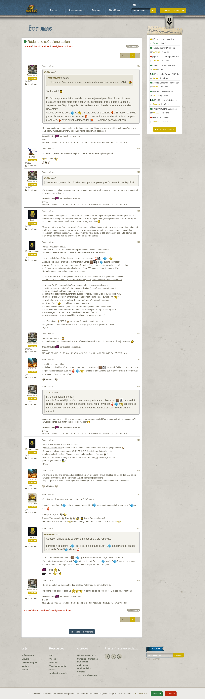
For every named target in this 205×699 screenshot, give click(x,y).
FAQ (51, 655)
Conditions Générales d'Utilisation (87, 660)
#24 (138, 211)
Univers (25, 659)
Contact (81, 672)
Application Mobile (58, 673)
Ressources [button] (76, 10)
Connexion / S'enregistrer (172, 11)
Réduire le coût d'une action (47, 42)
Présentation (28, 655)
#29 (138, 440)
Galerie (25, 669)
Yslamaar (32, 369)
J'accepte (156, 694)
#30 (138, 470)
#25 (138, 242)
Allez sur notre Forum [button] (164, 129)
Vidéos (52, 659)
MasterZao (54, 78)
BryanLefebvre (32, 251)
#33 (138, 580)
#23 (138, 172)
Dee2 (32, 220)
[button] (135, 5)
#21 (138, 66)
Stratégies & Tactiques (62, 46)
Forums (96, 10)
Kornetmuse (32, 75)
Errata (52, 669)
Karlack (32, 538)
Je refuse (170, 694)
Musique (53, 662)
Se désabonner (153, 659)
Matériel (25, 666)
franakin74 (32, 504)
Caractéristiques (29, 662)
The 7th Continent (41, 46)
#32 (138, 528)
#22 (138, 149)
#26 (138, 334)
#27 (138, 359)
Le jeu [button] (55, 10)
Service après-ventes (87, 675)
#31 (138, 494)
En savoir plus (141, 693)
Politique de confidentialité (84, 666)
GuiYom (47, 72)
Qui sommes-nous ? (86, 655)
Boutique (114, 10)
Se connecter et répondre (81, 632)
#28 (138, 386)
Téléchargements (57, 666)
